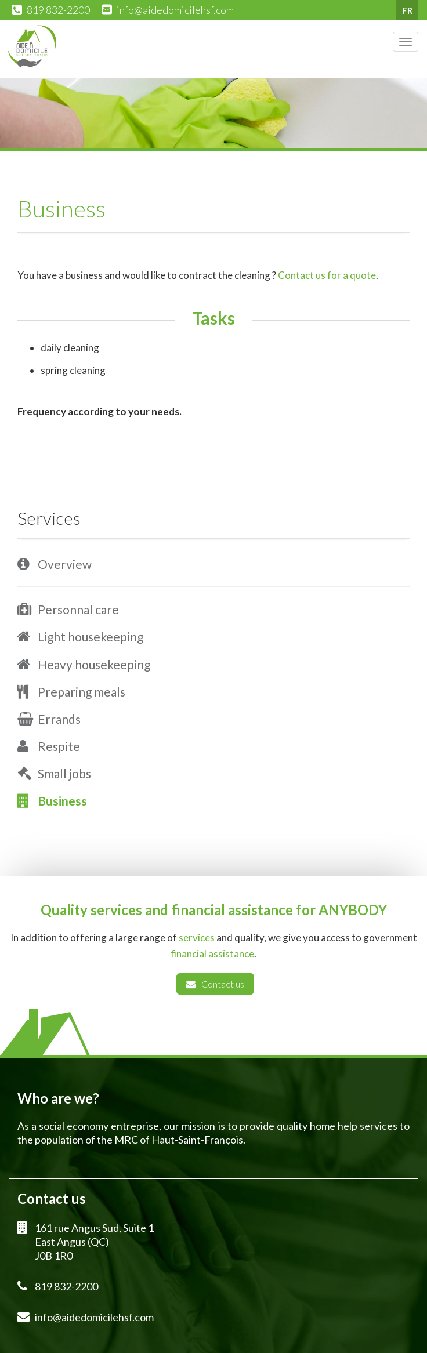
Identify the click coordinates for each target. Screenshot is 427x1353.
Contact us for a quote (327, 275)
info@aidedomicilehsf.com (175, 9)
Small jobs (64, 773)
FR (407, 10)
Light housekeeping (90, 636)
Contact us (215, 983)
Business (62, 800)
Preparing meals (81, 691)
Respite (59, 746)
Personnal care (78, 609)
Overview (65, 564)
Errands (59, 719)
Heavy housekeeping (94, 664)
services (197, 937)
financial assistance (212, 954)
